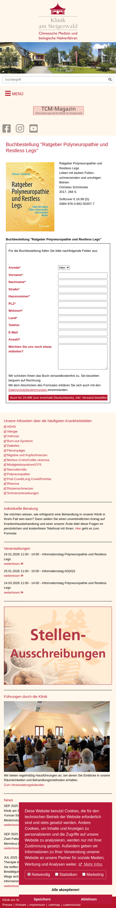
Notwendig (38, 874)
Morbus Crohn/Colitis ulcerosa (28, 460)
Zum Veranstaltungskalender (24, 785)
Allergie (12, 431)
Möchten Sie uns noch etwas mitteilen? (30, 349)
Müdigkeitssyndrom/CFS (24, 464)
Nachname (17, 282)
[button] (14, 93)
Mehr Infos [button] (92, 864)
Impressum (37, 905)
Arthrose (13, 436)
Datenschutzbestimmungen (28, 390)
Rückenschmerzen (20, 488)
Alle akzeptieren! (65, 890)
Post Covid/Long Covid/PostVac (29, 479)
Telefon (13, 325)
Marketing (93, 874)
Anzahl (14, 339)
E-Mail (13, 332)
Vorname (15, 275)
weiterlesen (13, 564)
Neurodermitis (17, 469)
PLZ (12, 303)
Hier (78, 528)
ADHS (11, 426)
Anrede (14, 267)
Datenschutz (72, 905)
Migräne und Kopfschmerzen (27, 455)
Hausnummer (19, 296)
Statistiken (66, 874)
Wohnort (15, 310)
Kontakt (21, 905)
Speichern (42, 899)
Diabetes (13, 445)
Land (12, 318)
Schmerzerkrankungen (23, 493)
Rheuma (13, 483)
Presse (7, 905)
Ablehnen (89, 899)
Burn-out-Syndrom (20, 441)
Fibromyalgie (16, 450)
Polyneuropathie (18, 474)
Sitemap (54, 905)
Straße (14, 289)
